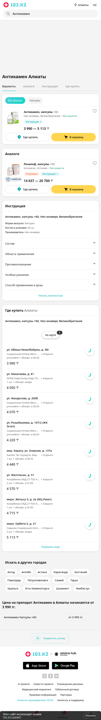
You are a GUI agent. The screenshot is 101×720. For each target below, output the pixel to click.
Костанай (80, 572)
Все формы (15, 100)
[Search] (50, 14)
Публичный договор (67, 689)
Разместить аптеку (49, 638)
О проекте (24, 684)
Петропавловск (37, 580)
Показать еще (50, 546)
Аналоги (28, 86)
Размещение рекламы (70, 684)
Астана (42, 572)
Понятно (91, 715)
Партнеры (66, 694)
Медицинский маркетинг (36, 689)
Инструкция (50, 86)
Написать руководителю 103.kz (35, 700)
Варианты (9, 86)
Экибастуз (82, 588)
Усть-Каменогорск (37, 588)
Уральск (12, 588)
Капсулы (35, 100)
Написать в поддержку (70, 700)
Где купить (72, 86)
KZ (95, 5)
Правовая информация (42, 694)
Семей (59, 580)
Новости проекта (43, 684)
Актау (11, 572)
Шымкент (62, 588)
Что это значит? (12, 717)
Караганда (61, 572)
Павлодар (14, 580)
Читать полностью (50, 295)
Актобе (26, 572)
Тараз (74, 580)
